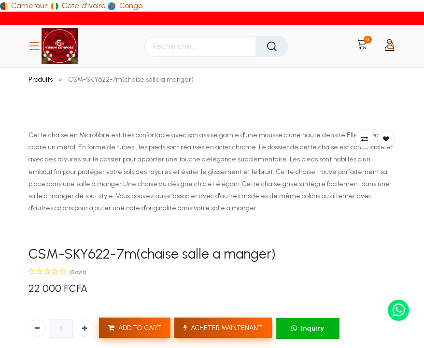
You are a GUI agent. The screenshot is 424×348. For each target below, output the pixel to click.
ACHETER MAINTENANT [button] (223, 328)
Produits (40, 79)
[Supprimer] (37, 328)
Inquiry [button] (307, 328)
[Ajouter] (84, 328)
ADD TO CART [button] (134, 328)
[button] (364, 138)
